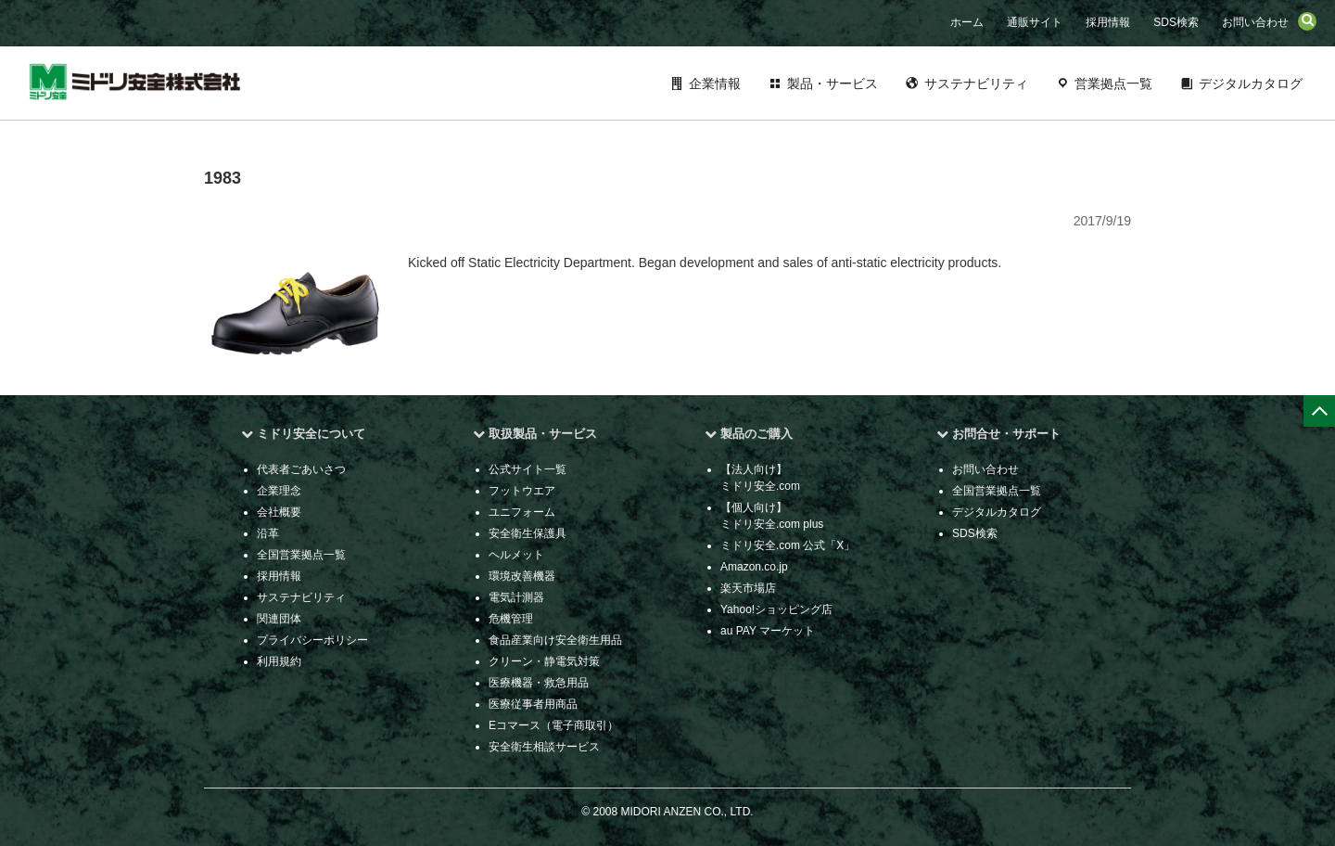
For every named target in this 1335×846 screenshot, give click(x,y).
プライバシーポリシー (312, 640)
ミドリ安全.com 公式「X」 (787, 545)
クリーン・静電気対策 (544, 661)
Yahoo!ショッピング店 (776, 609)
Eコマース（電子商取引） (553, 725)
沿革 (268, 533)
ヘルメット (516, 554)
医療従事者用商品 (533, 704)
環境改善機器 (522, 576)
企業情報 (715, 83)
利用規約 (279, 661)
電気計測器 (516, 597)
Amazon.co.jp (754, 566)
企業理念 (279, 490)
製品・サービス (832, 83)
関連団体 (279, 618)
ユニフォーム (522, 512)
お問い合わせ (1255, 22)
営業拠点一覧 (1113, 83)
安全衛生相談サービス (544, 746)
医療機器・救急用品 (539, 682)
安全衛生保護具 (527, 533)
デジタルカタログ (1251, 83)
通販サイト (1034, 22)
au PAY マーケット (767, 630)
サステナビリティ (976, 83)
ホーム (967, 22)
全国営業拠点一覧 (301, 554)
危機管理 (511, 618)
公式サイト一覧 (527, 469)
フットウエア (522, 490)
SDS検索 (1176, 22)
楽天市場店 (748, 588)
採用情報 (1108, 22)
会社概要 (279, 512)
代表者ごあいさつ (301, 469)
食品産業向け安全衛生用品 (555, 640)
